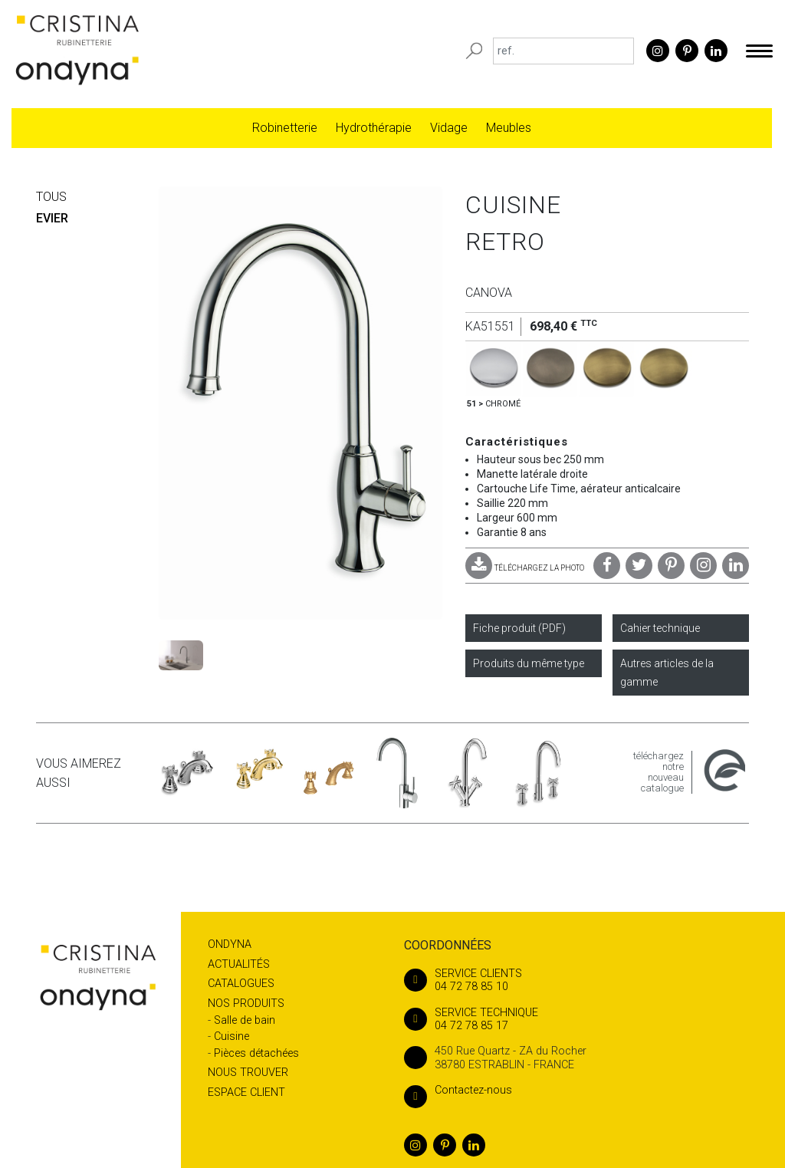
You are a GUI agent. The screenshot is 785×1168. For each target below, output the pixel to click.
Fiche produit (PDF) (519, 628)
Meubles (508, 127)
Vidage (449, 127)
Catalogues (241, 983)
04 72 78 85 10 (576, 980)
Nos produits (246, 1003)
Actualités (239, 964)
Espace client (246, 1092)
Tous (51, 196)
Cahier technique (660, 628)
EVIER (52, 218)
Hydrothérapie (374, 127)
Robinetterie (284, 127)
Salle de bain (244, 1020)
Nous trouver (248, 1072)
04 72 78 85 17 (576, 1019)
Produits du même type (528, 663)
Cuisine (231, 1036)
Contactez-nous (458, 1090)
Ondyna (229, 944)
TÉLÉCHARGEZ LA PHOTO (524, 568)
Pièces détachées (256, 1053)
